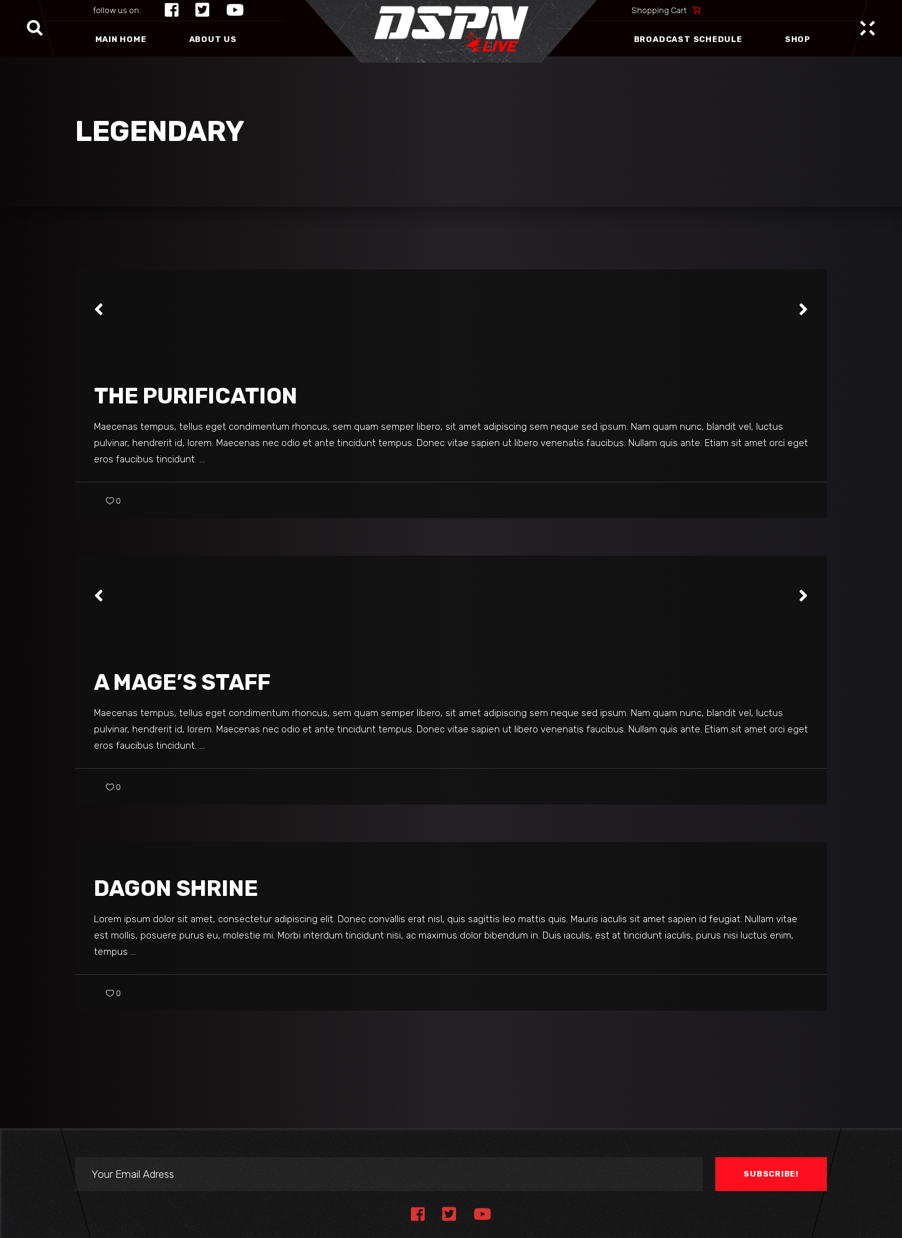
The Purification (196, 396)
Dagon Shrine (176, 888)
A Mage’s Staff (182, 682)
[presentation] (98, 309)
